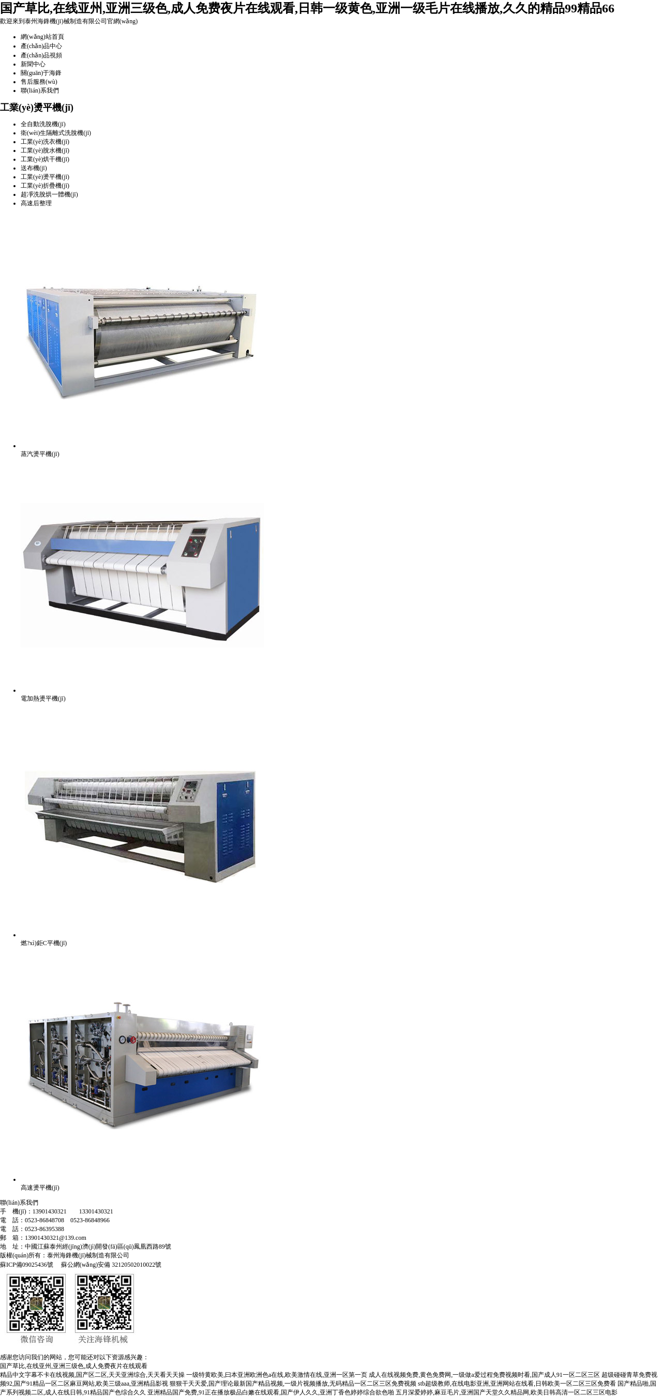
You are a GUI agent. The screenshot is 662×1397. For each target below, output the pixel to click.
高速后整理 (36, 203)
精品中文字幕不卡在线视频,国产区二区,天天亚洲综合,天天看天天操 (92, 1374)
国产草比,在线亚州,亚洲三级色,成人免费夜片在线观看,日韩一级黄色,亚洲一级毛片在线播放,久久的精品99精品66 (307, 8)
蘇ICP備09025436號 (26, 1264)
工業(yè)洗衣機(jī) (45, 141)
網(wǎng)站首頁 (42, 36)
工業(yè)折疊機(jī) (45, 185)
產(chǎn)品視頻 (41, 55)
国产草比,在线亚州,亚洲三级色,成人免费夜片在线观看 (73, 1366)
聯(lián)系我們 (40, 90)
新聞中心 (33, 64)
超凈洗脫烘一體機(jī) (49, 194)
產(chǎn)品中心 (41, 46)
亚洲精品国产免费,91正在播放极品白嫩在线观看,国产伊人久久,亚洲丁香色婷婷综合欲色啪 (270, 1392)
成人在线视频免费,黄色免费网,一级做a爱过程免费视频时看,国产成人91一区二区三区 (484, 1374)
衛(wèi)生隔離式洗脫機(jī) (56, 132)
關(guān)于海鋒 (41, 73)
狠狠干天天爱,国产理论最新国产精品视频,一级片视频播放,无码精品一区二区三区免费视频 (293, 1383)
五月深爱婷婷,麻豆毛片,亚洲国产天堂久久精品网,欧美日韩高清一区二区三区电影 (507, 1392)
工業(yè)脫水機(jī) (45, 150)
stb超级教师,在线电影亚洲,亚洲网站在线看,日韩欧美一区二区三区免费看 (517, 1383)
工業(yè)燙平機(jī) (45, 176)
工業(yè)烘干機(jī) (45, 159)
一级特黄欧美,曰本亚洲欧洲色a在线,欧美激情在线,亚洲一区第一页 (276, 1374)
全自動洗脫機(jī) (43, 124)
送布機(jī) (34, 168)
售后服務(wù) (39, 81)
